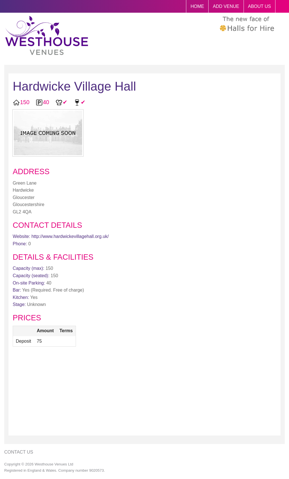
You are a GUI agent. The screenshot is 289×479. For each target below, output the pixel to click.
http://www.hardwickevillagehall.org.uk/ (70, 236)
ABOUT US (259, 6)
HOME (197, 6)
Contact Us (18, 452)
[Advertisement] (144, 391)
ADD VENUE (226, 6)
